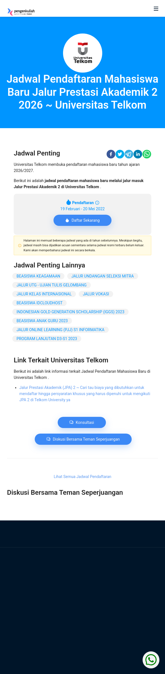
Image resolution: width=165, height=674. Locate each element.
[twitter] (119, 155)
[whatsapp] (146, 155)
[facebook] (110, 155)
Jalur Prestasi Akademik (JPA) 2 (84, 393)
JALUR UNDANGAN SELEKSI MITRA (102, 276)
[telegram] (128, 155)
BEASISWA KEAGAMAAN (38, 276)
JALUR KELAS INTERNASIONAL (44, 294)
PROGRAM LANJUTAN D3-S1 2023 (47, 338)
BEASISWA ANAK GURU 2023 (42, 321)
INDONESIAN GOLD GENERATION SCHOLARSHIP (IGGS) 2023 (70, 312)
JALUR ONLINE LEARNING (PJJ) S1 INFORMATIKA (60, 330)
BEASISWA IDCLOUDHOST (39, 303)
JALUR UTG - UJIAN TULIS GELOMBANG (52, 285)
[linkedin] (137, 155)
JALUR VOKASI (96, 294)
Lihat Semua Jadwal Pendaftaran (82, 476)
